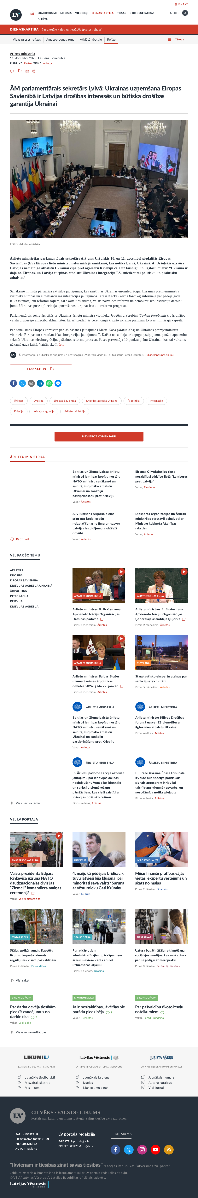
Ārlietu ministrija (22, 53)
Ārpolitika (134, 401)
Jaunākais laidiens (96, 1077)
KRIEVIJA (16, 601)
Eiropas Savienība (65, 401)
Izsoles (88, 1082)
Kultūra (85, 894)
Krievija (18, 411)
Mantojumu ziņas (95, 1087)
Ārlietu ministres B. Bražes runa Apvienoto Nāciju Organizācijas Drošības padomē (96, 614)
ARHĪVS (43, 19)
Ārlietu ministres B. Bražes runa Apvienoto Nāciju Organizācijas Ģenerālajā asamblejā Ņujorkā (159, 614)
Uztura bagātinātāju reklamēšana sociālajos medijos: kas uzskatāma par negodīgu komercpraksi (160, 955)
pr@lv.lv (88, 1146)
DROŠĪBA (16, 575)
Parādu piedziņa (154, 1018)
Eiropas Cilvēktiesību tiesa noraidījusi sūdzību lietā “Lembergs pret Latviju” (161, 476)
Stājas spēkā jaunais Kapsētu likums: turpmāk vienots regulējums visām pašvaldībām (33, 955)
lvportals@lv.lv (80, 1141)
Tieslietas (149, 487)
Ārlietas (48, 63)
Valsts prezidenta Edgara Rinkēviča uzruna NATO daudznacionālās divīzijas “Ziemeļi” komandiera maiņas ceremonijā (35, 883)
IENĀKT (183, 4)
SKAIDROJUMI (47, 13)
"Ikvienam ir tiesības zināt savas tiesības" (56, 1165)
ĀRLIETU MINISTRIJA (27, 457)
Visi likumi (32, 1087)
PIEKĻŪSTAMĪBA (26, 1144)
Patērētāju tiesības (168, 966)
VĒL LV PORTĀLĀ (24, 819)
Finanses (161, 889)
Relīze (28, 63)
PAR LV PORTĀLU (26, 1134)
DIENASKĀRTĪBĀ (103, 13)
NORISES (66, 13)
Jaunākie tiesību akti (40, 1077)
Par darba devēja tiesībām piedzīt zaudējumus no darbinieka (33, 1012)
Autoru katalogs (160, 1082)
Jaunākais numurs (161, 1077)
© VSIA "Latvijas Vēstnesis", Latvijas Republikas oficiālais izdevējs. (58, 1177)
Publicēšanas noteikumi (159, 355)
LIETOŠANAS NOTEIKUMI (32, 1139)
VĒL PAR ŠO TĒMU (25, 555)
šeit (61, 344)
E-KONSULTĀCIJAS (142, 13)
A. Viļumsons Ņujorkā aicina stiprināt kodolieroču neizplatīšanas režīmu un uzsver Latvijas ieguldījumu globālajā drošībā (96, 523)
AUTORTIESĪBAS (26, 1149)
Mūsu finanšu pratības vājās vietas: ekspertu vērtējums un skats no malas (161, 878)
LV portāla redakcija (76, 1134)
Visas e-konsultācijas (31, 1032)
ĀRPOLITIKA (18, 591)
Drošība (39, 401)
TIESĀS (121, 13)
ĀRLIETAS (16, 570)
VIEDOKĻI (81, 13)
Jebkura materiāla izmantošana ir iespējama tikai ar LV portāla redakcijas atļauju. (69, 1172)
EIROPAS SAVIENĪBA (24, 580)
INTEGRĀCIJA (19, 596)
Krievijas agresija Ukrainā (102, 401)
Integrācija (156, 401)
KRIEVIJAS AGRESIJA (24, 606)
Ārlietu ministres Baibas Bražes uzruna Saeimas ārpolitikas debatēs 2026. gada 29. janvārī (96, 681)
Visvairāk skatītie (37, 1082)
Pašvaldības (38, 966)
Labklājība (25, 1023)
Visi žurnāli (156, 1087)
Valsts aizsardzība (30, 899)
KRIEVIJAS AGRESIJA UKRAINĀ (31, 586)
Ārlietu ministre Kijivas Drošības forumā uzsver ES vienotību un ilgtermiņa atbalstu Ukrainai (159, 722)
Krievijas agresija (43, 411)
